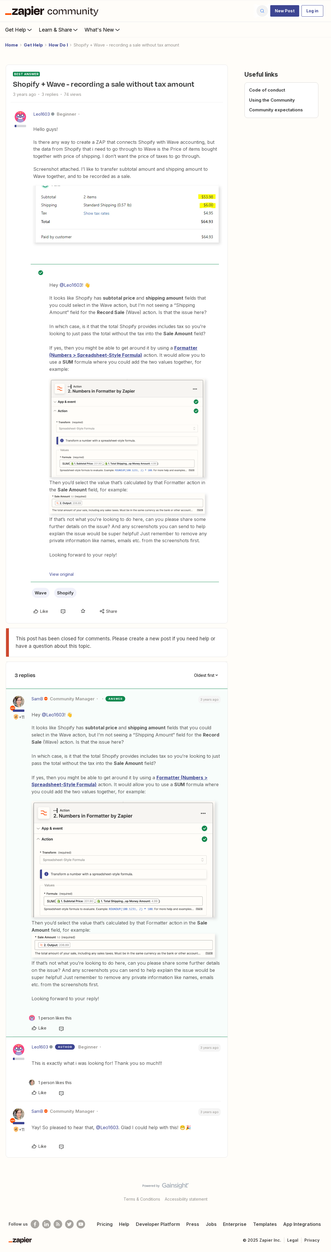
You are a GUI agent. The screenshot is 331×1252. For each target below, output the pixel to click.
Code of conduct (267, 90)
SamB (37, 698)
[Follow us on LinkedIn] (46, 1224)
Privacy (312, 1240)
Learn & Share (59, 29)
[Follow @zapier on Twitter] (69, 1224)
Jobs (211, 1224)
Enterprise (234, 1224)
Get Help (19, 29)
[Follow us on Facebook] (35, 1224)
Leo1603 (41, 114)
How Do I (58, 45)
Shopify (65, 593)
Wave (41, 593)
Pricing (105, 1224)
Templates (265, 1224)
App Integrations (302, 1224)
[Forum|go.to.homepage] (53, 11)
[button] (284, 11)
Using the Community (272, 100)
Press (192, 1224)
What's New (103, 29)
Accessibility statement (186, 1199)
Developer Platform (158, 1224)
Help (124, 1224)
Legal (292, 1240)
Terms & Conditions (142, 1199)
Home (11, 45)
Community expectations (276, 110)
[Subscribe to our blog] (58, 1224)
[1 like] (50, 1018)
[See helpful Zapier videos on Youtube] (81, 1224)
